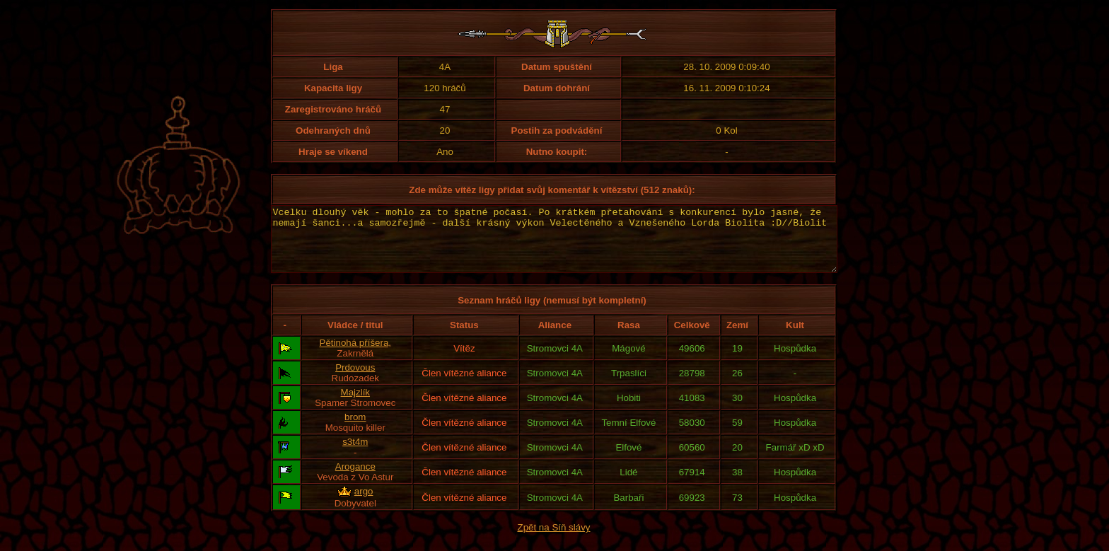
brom (355, 429)
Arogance (355, 479)
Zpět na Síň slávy (554, 540)
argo (363, 504)
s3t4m (355, 454)
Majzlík (355, 405)
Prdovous (355, 380)
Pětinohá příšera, (356, 355)
